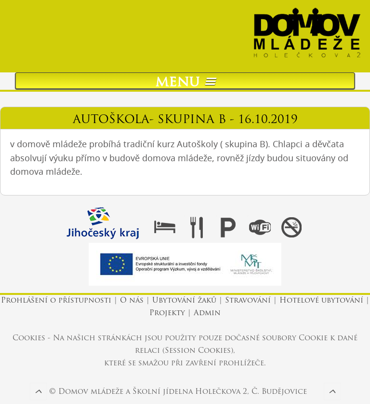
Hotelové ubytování (321, 301)
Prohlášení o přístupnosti (57, 301)
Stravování (248, 301)
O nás (132, 301)
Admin (207, 313)
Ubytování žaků (184, 301)
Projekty (167, 313)
